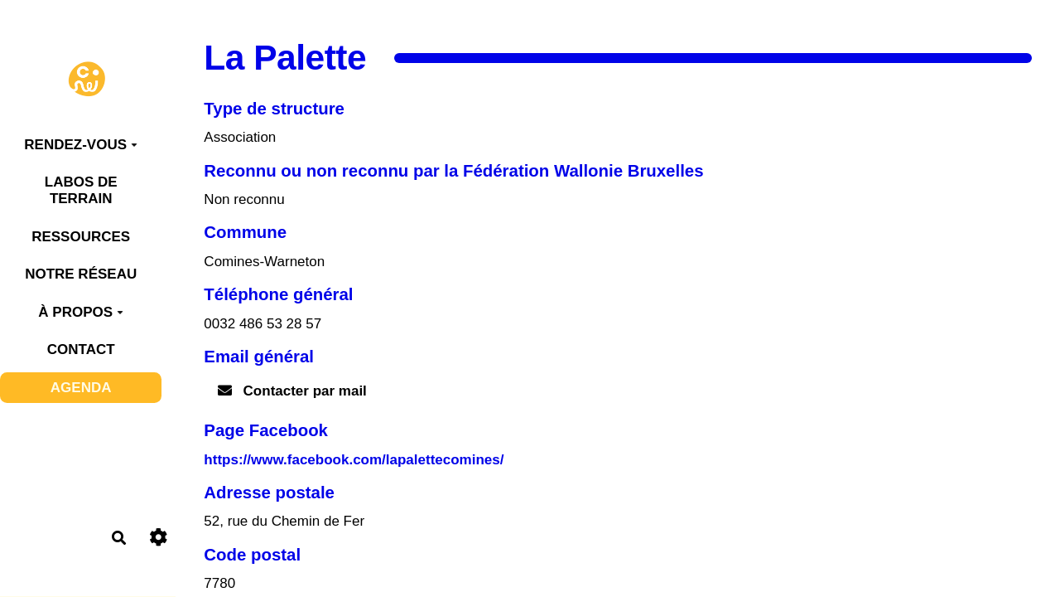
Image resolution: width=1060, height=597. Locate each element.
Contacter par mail (292, 391)
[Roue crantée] (158, 538)
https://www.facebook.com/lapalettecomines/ (354, 460)
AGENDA (81, 388)
